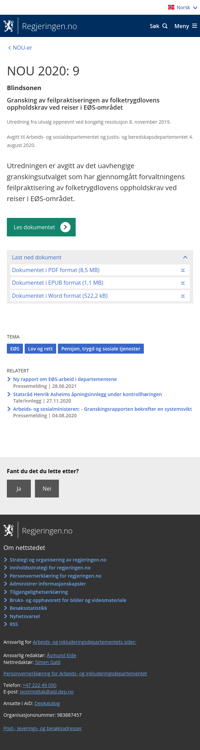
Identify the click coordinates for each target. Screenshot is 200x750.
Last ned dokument (36, 257)
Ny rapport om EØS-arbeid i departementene (65, 379)
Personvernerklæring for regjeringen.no (55, 576)
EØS (15, 348)
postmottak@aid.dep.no (47, 691)
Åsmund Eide (61, 655)
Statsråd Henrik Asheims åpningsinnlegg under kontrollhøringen (87, 394)
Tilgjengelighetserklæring (39, 592)
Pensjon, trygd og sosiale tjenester (100, 348)
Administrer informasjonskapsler (48, 583)
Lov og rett (40, 348)
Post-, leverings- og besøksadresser (42, 728)
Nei (46, 488)
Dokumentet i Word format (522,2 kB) (60, 295)
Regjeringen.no (47, 26)
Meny (181, 26)
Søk (155, 26)
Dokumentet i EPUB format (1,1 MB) (57, 282)
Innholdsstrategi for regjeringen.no (50, 567)
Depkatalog (47, 703)
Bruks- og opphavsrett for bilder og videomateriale (68, 600)
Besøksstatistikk (28, 608)
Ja (18, 488)
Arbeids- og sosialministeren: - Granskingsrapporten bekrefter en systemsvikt (102, 409)
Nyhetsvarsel (25, 616)
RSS (14, 624)
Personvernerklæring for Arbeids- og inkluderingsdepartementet (75, 673)
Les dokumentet (34, 227)
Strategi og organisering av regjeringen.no (58, 559)
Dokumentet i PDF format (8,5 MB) (55, 270)
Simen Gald (47, 662)
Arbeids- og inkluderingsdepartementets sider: (84, 642)
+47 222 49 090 (40, 685)
